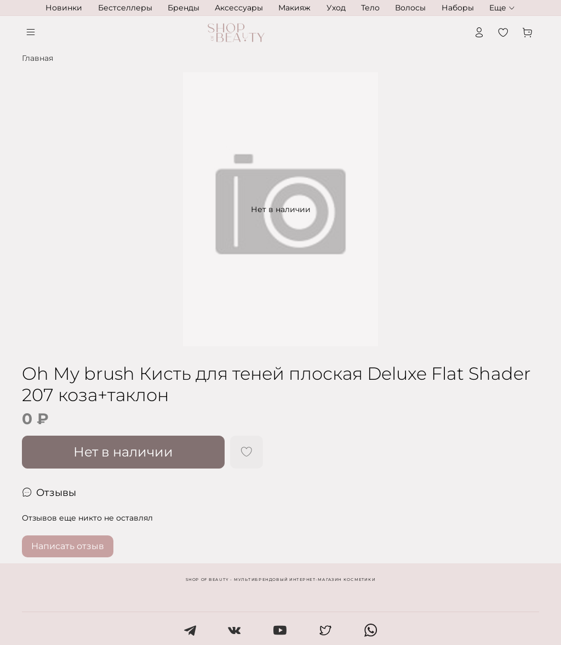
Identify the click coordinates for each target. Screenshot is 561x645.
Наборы (458, 8)
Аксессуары (239, 8)
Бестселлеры (125, 8)
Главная (37, 58)
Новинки (63, 8)
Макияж (294, 8)
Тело (370, 8)
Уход (336, 8)
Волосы (410, 8)
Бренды (183, 8)
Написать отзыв (67, 546)
